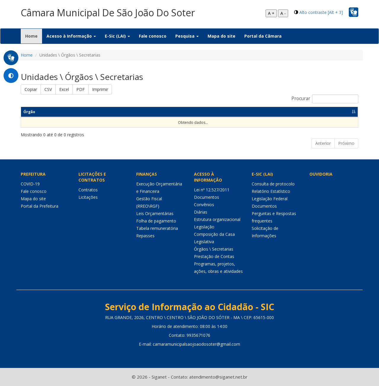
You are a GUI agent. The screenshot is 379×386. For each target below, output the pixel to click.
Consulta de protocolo (273, 184)
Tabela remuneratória (157, 228)
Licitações (88, 197)
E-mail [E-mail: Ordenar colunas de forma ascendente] (247, 111)
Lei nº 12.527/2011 (211, 190)
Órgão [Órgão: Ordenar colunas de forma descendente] (29, 111)
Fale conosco (152, 36)
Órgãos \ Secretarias (213, 249)
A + (271, 13)
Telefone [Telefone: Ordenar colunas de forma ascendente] (210, 111)
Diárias (200, 212)
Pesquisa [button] (187, 36)
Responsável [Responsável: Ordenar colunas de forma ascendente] (68, 111)
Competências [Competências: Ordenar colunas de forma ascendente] (119, 111)
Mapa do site (221, 36)
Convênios (204, 204)
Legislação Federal (270, 198)
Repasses (145, 235)
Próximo (346, 143)
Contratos (88, 190)
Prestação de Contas (214, 256)
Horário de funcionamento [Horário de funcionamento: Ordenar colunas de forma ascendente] (299, 111)
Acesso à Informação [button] (71, 36)
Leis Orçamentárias (155, 213)
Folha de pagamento (156, 221)
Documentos (206, 197)
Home (33, 36)
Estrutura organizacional (217, 219)
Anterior (323, 143)
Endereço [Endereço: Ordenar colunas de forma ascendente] (169, 111)
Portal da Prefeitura (39, 206)
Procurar (324, 99)
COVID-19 (30, 184)
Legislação (204, 227)
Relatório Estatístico (271, 191)
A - (283, 13)
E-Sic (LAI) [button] (117, 36)
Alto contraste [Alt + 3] (321, 12)
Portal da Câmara (263, 36)
